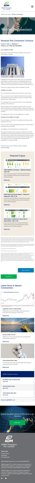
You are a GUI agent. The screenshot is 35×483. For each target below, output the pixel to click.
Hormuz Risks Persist (9, 334)
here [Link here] (8, 147)
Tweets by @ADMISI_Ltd (8, 400)
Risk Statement (5, 457)
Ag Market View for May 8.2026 (12, 309)
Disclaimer (4, 455)
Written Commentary (17, 14)
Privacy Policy (5, 453)
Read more (7, 180)
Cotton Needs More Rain (10, 360)
